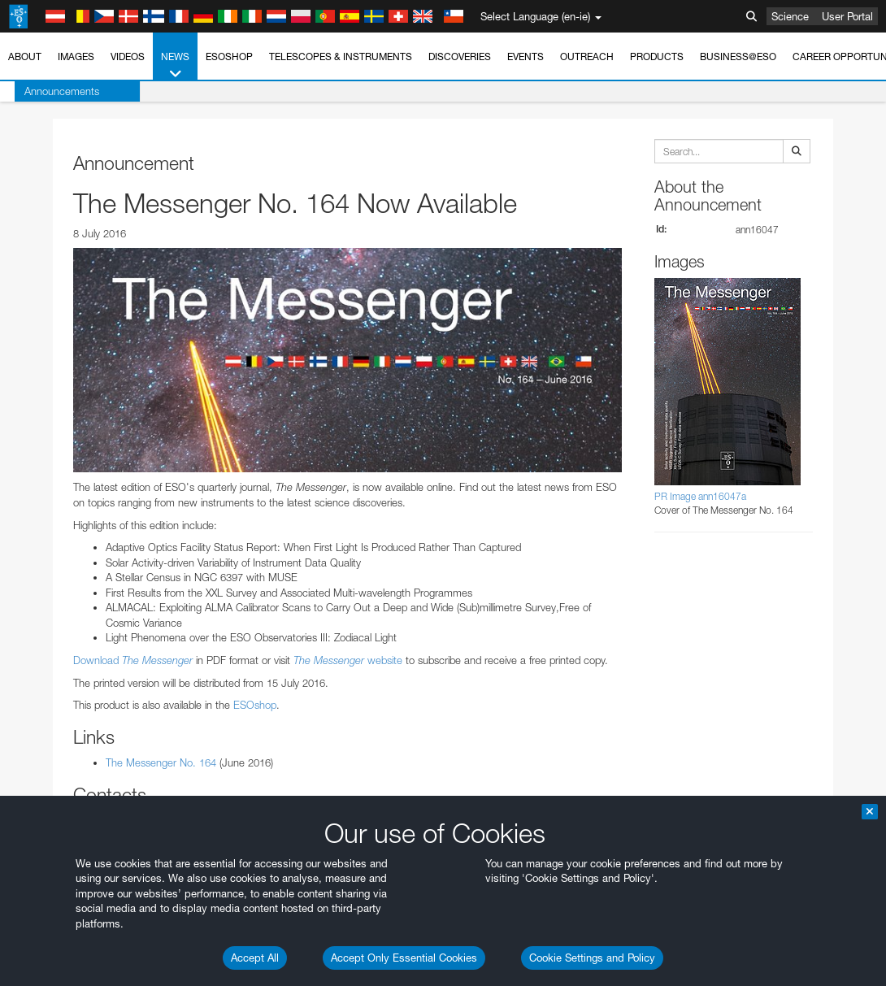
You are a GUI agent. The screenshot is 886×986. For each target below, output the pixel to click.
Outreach (587, 56)
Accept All (255, 957)
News (175, 65)
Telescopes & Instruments (340, 56)
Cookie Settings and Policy (592, 957)
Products (657, 56)
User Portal (847, 16)
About (24, 56)
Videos (128, 56)
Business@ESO (738, 56)
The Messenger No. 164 (161, 762)
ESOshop (229, 56)
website (347, 660)
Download (133, 660)
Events (525, 56)
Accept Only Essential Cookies (404, 957)
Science (790, 16)
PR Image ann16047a (700, 496)
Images (76, 56)
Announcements (47, 91)
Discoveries (459, 56)
